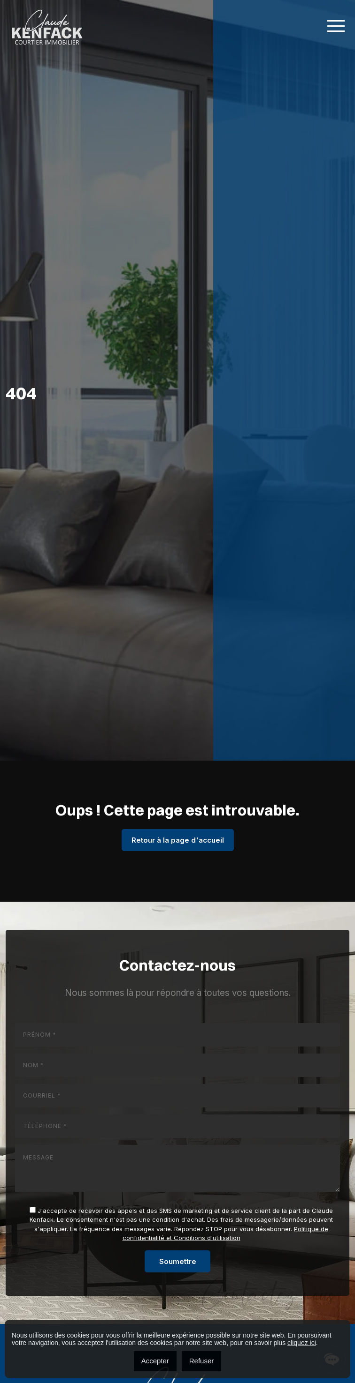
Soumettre (177, 1261)
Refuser (201, 1361)
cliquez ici (301, 1342)
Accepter (155, 1361)
